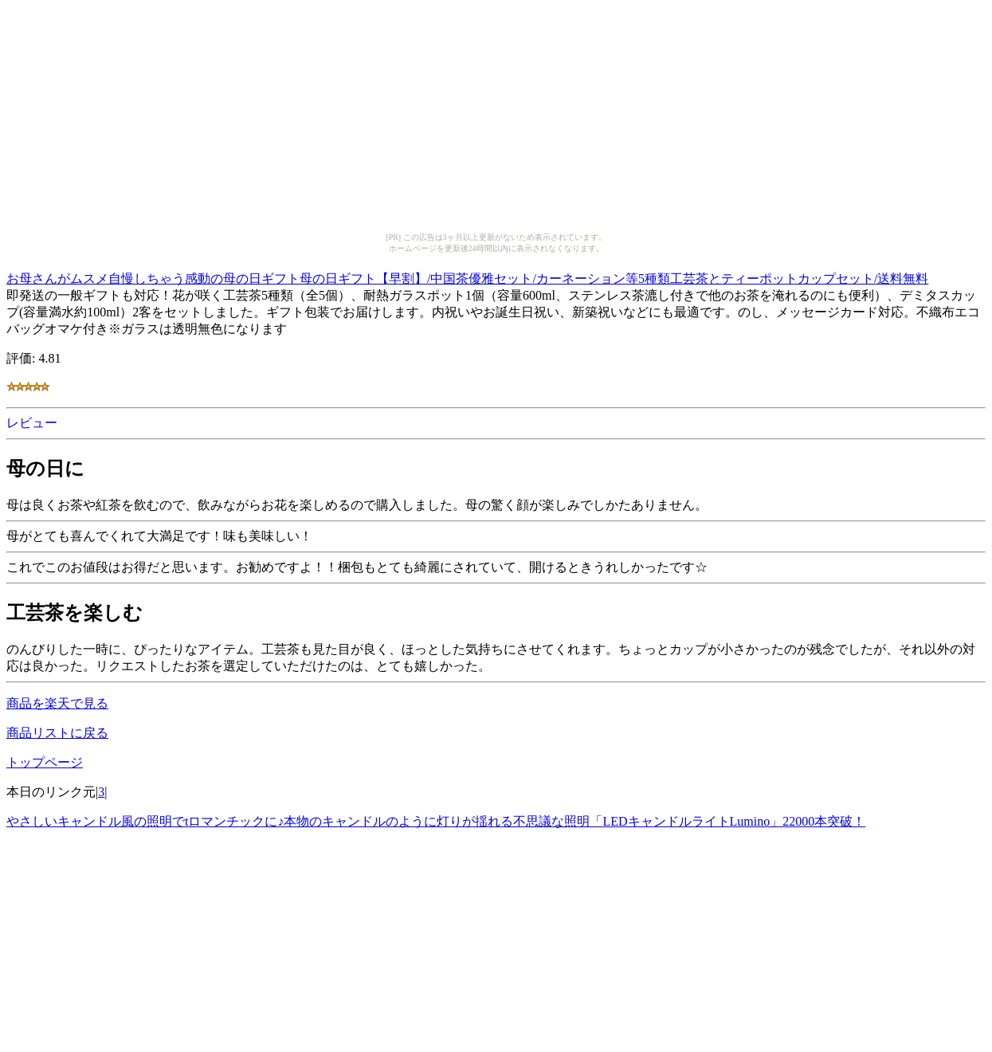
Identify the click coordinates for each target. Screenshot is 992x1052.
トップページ (44, 762)
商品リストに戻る (57, 733)
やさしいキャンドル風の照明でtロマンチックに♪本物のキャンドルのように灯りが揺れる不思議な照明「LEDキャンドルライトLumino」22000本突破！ (435, 821)
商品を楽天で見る (57, 703)
